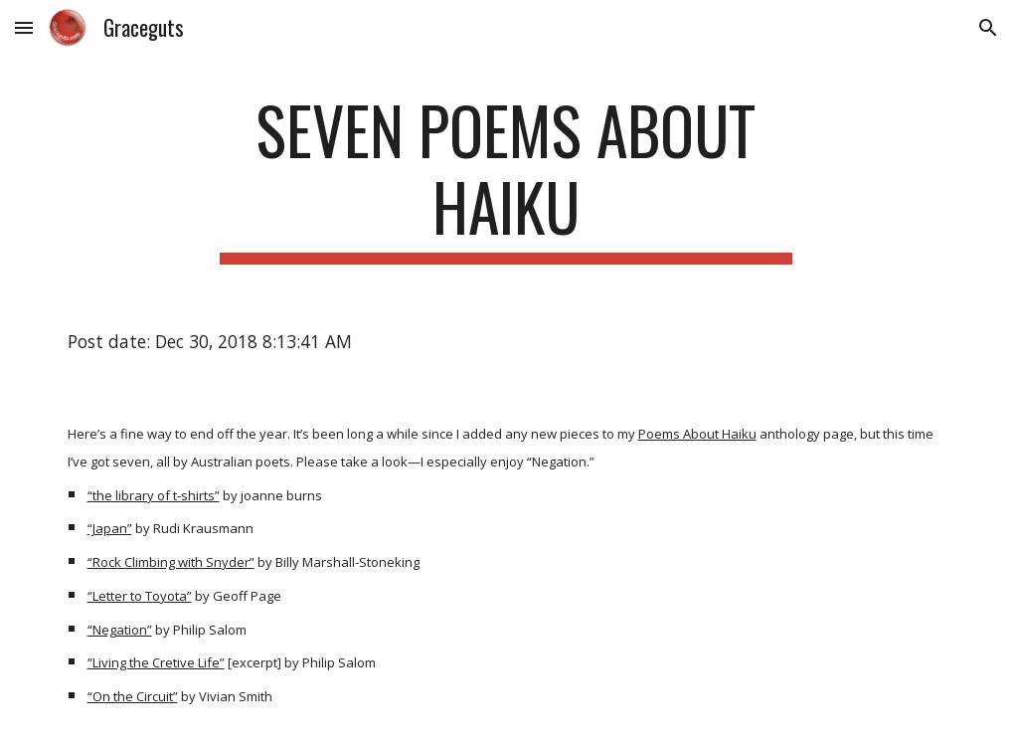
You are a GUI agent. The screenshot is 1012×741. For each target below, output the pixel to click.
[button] (24, 27)
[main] (506, 178)
